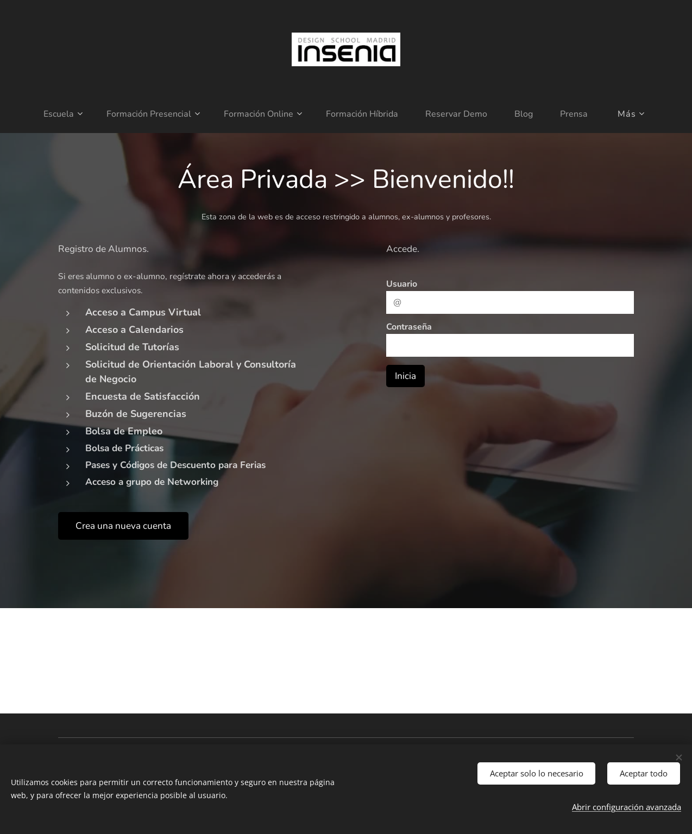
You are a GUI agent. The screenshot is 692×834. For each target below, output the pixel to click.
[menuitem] (52, 114)
